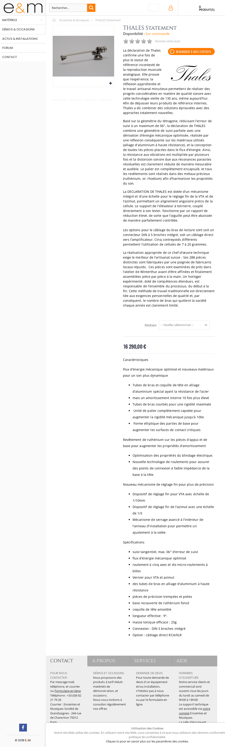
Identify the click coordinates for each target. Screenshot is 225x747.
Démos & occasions (18, 29)
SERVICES (145, 661)
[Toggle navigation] (153, 7)
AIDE (182, 661)
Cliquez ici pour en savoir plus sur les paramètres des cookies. (147, 741)
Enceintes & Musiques (74, 20)
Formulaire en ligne (68, 691)
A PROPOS (103, 661)
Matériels (9, 20)
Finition (151, 325)
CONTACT (61, 661)
